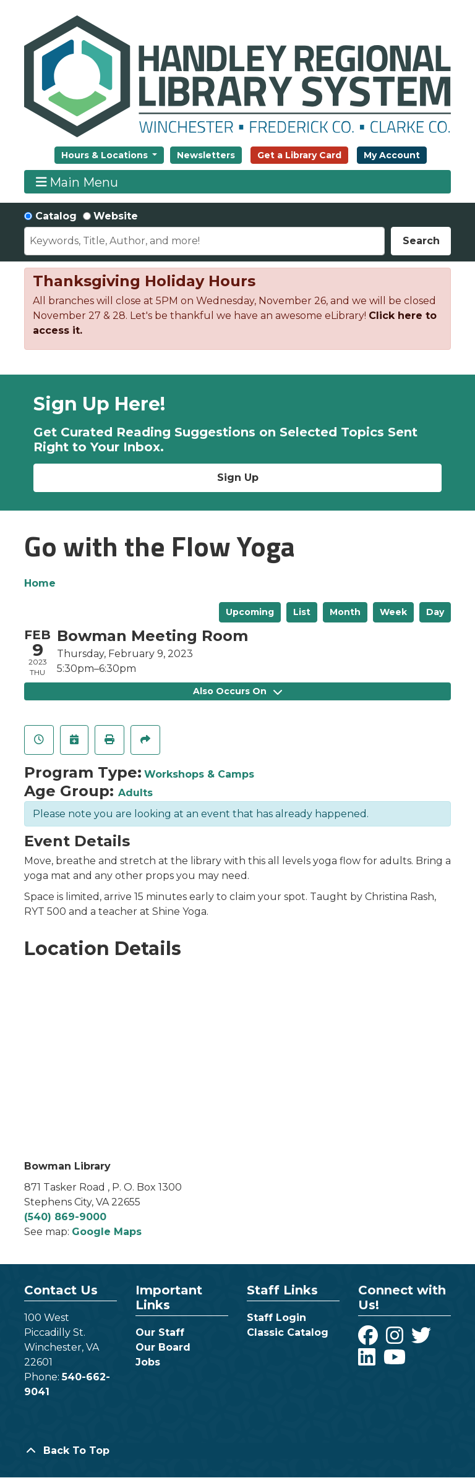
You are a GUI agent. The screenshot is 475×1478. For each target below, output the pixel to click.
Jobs (147, 1362)
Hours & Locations (105, 155)
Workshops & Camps (199, 774)
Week (393, 612)
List (301, 612)
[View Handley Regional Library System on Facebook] (369, 1339)
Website (115, 216)
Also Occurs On (237, 691)
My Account (392, 155)
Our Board (162, 1347)
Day (435, 612)
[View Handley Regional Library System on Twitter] (422, 1339)
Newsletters (206, 155)
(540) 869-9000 (65, 1217)
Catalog (56, 216)
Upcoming (250, 612)
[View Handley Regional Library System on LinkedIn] (368, 1361)
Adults (135, 793)
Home (40, 583)
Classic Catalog (287, 1332)
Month (345, 612)
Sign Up (238, 477)
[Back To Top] (237, 1451)
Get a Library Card (299, 155)
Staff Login (276, 1317)
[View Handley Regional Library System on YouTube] (394, 1361)
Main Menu (77, 182)
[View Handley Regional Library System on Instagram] (396, 1339)
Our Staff (159, 1332)
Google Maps (107, 1232)
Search (421, 241)
